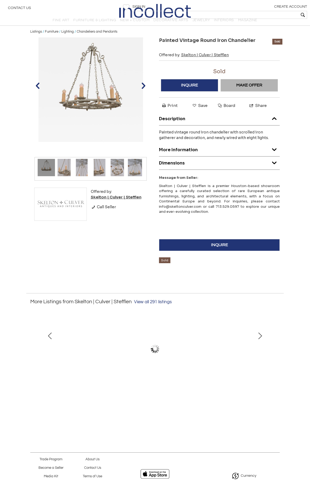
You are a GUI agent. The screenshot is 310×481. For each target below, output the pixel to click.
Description (219, 126)
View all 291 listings (153, 310)
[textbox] (268, 15)
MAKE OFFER (249, 94)
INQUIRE (189, 94)
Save (200, 114)
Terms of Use (92, 476)
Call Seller (103, 215)
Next (275, 363)
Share (258, 114)
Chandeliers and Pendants (97, 40)
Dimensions (219, 170)
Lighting (67, 40)
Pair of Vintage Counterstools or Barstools (231, 397)
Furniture (51, 40)
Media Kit (51, 476)
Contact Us (19, 9)
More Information (219, 157)
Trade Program (51, 459)
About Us (92, 459)
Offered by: (194, 64)
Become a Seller (50, 468)
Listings (36, 40)
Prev (34, 363)
